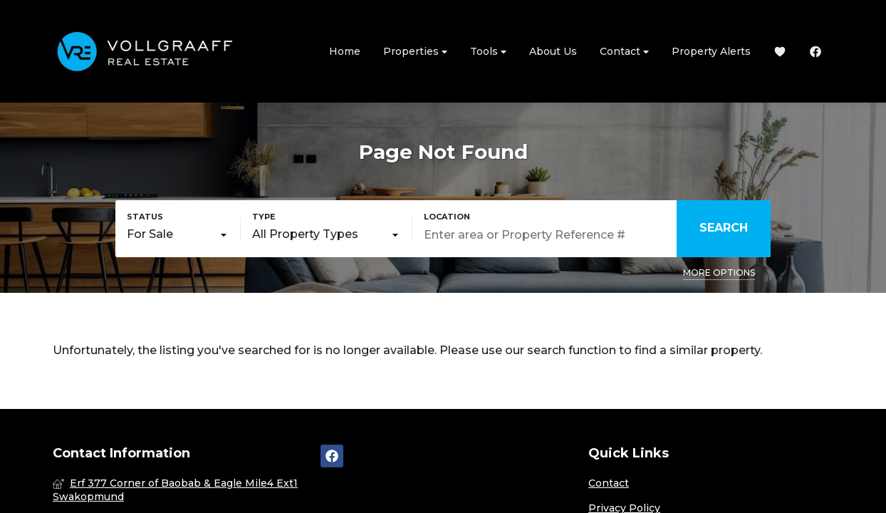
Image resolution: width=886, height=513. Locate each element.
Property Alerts (711, 51)
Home (344, 51)
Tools (488, 52)
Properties (415, 52)
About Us (553, 51)
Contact (624, 52)
